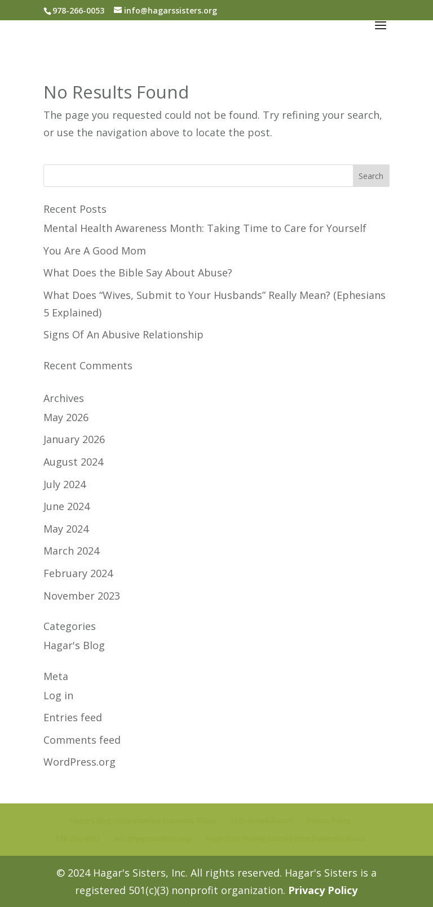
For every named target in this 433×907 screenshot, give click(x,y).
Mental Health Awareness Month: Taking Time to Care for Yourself (204, 228)
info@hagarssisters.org (152, 838)
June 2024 (66, 506)
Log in (58, 695)
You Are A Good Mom (94, 250)
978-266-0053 (77, 838)
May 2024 (66, 528)
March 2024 (71, 550)
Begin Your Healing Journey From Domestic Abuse (285, 838)
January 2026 (74, 439)
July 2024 (64, 484)
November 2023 (81, 595)
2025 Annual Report (261, 820)
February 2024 (78, 573)
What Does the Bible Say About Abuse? (137, 272)
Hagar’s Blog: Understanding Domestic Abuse (143, 820)
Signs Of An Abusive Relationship (123, 334)
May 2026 (66, 417)
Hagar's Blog (74, 645)
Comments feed (82, 740)
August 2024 (73, 461)
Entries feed (72, 717)
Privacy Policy (328, 820)
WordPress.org (79, 762)
